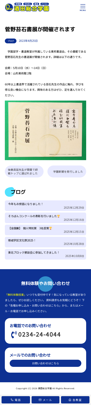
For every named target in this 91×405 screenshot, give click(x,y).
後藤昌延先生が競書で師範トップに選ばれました (23, 171)
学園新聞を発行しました (68, 171)
